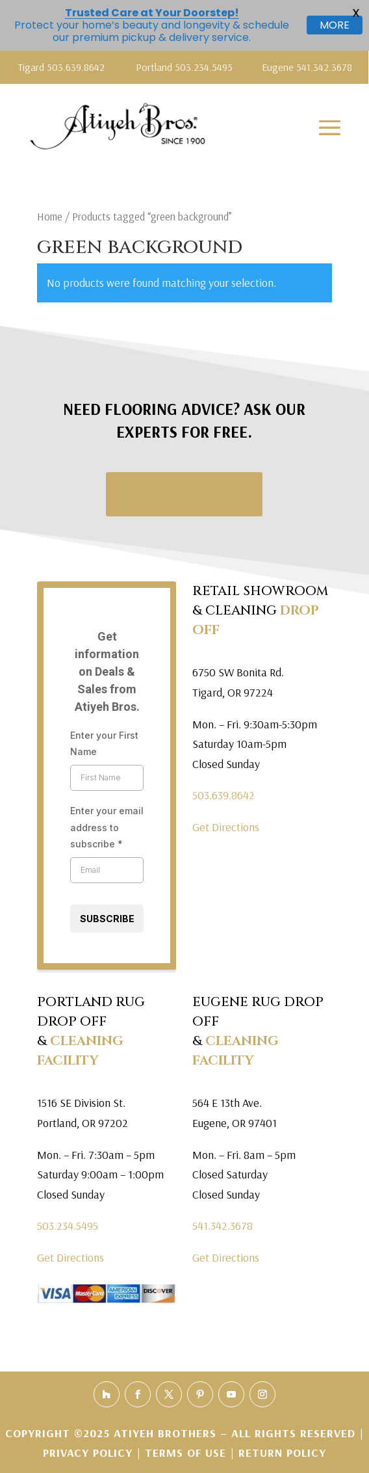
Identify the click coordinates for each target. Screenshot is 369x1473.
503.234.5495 (67, 1225)
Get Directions (225, 826)
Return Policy (282, 1452)
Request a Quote (184, 494)
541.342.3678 (222, 1225)
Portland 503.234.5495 (184, 66)
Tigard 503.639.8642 (61, 66)
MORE (335, 25)
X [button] (356, 13)
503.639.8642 (223, 795)
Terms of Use (185, 1452)
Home (49, 216)
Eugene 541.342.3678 (307, 66)
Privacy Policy (89, 1452)
